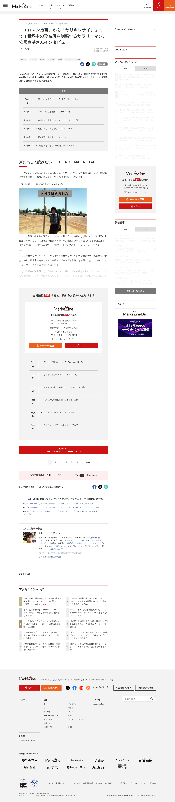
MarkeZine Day (98, 704)
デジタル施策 (49, 719)
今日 (125, 68)
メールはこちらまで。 (55, 549)
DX (45, 704)
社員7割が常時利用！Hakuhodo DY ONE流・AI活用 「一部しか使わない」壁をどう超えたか (42, 613)
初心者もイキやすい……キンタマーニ (54, 137)
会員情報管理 (88, 783)
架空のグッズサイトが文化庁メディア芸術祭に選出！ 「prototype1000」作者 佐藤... (62, 511)
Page (27, 112)
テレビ (70, 723)
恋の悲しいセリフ (92, 546)
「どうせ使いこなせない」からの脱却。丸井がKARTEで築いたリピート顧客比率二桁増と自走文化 (42, 624)
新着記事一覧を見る (135, 291)
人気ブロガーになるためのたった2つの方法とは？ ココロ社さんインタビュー (59, 503)
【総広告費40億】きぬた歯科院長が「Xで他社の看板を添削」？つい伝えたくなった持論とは (89, 624)
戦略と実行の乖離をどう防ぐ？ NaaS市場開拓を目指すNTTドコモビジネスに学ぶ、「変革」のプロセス (42, 601)
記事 (50, 5)
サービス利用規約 (120, 783)
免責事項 (99, 783)
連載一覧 (47, 723)
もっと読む (28, 514)
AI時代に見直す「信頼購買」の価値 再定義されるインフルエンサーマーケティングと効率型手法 (42, 647)
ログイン (81, 345)
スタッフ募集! (75, 783)
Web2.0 (23, 59)
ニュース (41, 5)
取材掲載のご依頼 (145, 688)
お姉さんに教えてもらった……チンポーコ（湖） (59, 120)
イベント (60, 5)
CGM (42, 59)
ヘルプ (50, 783)
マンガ (70, 708)
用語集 (71, 5)
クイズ (70, 712)
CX (45, 708)
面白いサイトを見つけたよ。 (68, 546)
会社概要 (108, 783)
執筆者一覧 (48, 727)
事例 (60, 59)
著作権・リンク (61, 783)
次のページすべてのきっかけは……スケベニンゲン (63, 449)
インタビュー (73, 704)
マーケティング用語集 (27, 740)
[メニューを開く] (5, 5)
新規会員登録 (45, 345)
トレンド (51, 59)
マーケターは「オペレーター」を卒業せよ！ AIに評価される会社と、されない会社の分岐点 (42, 635)
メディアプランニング (76, 719)
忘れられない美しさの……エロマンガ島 (55, 129)
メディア (33, 59)
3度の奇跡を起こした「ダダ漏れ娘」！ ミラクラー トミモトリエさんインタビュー (62, 507)
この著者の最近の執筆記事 (50, 557)
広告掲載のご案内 (123, 688)
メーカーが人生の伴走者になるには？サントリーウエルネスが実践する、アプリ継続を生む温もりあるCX (88, 601)
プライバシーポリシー (138, 783)
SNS (70, 727)
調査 (70, 716)
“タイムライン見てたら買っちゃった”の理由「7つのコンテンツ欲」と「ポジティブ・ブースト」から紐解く (89, 635)
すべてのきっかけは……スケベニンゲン (55, 112)
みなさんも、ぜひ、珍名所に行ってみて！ (56, 146)
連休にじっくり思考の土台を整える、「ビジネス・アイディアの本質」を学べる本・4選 (88, 647)
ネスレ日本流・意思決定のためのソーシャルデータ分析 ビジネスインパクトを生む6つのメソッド (88, 613)
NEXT (89, 462)
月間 (145, 68)
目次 (83, 91)
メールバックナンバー (63, 339)
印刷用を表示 (26, 487)
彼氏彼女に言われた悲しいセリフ (81, 543)
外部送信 (152, 783)
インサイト (48, 712)
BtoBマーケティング (51, 716)
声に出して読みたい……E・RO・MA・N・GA (58, 99)
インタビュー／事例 (72, 59)
